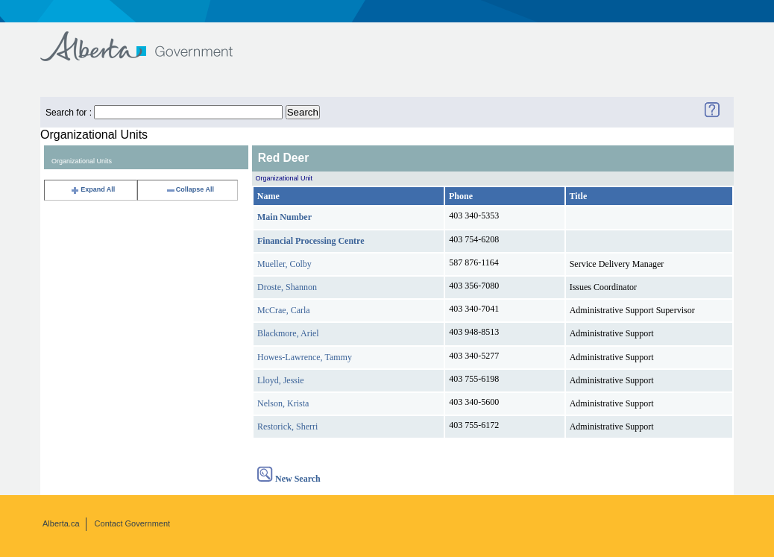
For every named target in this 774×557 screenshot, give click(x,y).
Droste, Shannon (287, 287)
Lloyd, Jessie (280, 380)
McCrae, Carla (283, 310)
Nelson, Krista (283, 403)
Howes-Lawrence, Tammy (304, 357)
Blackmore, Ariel (288, 333)
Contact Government (133, 523)
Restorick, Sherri (287, 426)
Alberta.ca (61, 523)
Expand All (92, 189)
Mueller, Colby (284, 264)
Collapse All (190, 189)
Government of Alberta (149, 39)
